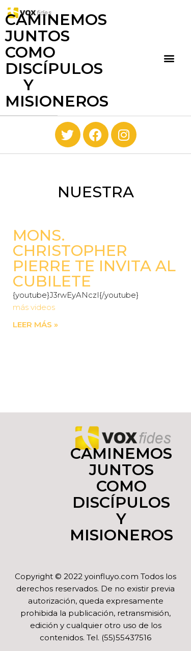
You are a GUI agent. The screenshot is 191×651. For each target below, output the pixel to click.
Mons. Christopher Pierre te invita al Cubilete (94, 258)
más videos (34, 307)
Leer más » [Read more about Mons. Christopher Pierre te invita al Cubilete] (35, 324)
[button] (169, 57)
